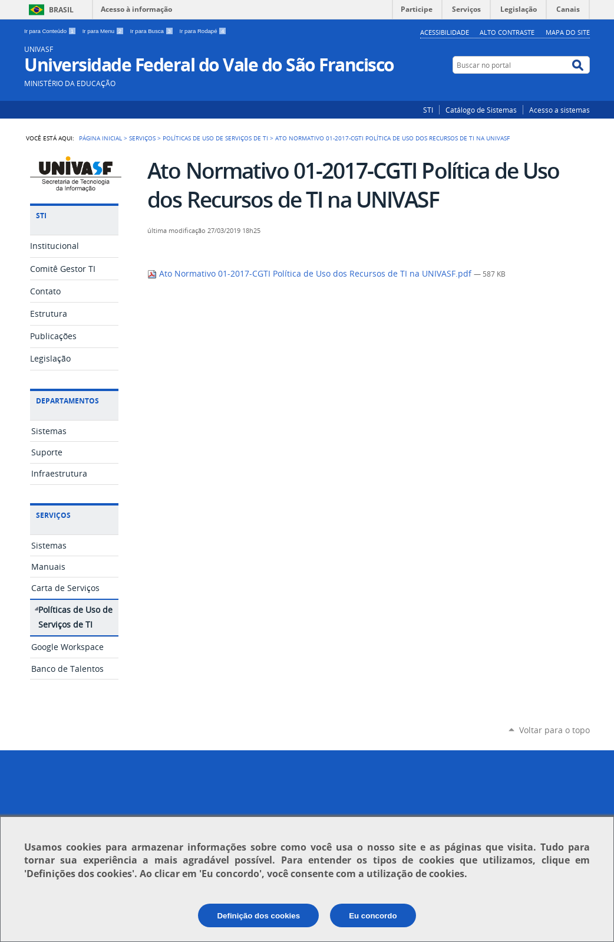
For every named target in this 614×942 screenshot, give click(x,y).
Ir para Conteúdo (51, 31)
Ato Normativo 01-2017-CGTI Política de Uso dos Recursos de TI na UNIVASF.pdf (310, 273)
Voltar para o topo (554, 730)
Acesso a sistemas (559, 109)
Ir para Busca (152, 31)
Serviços (142, 138)
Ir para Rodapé (203, 31)
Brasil (61, 10)
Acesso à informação (136, 9)
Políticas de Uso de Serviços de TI (215, 138)
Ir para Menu (104, 31)
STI (428, 109)
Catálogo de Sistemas (481, 109)
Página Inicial (100, 138)
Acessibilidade (444, 32)
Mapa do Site (568, 32)
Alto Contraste (507, 32)
